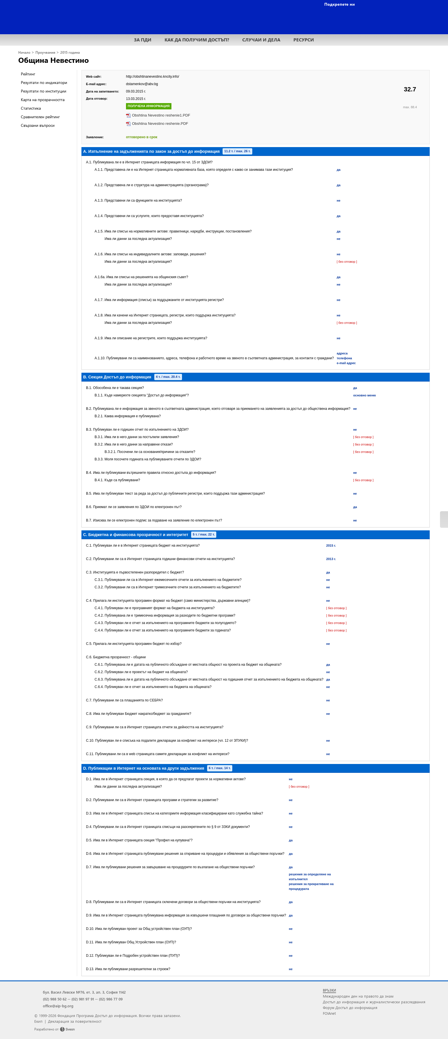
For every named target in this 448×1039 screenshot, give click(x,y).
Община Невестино (53, 60)
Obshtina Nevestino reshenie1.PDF (161, 115)
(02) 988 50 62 (55, 998)
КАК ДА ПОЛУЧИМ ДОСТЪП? (197, 40)
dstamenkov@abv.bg (142, 84)
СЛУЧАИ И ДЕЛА (261, 40)
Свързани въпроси (38, 125)
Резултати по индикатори (44, 82)
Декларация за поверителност (74, 1021)
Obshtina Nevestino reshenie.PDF (160, 123)
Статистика (31, 108)
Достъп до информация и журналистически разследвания (374, 1001)
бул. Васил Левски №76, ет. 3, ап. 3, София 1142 (84, 992)
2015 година (70, 52)
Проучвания (45, 52)
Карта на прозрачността (43, 99)
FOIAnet (329, 1013)
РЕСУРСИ (303, 40)
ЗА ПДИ (142, 40)
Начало (24, 52)
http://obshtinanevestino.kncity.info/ (152, 77)
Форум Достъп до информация (350, 1007)
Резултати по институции (43, 91)
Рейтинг (28, 74)
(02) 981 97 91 (82, 998)
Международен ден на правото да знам (358, 996)
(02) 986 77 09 (111, 998)
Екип (38, 1021)
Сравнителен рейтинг (40, 116)
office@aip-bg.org (58, 1005)
